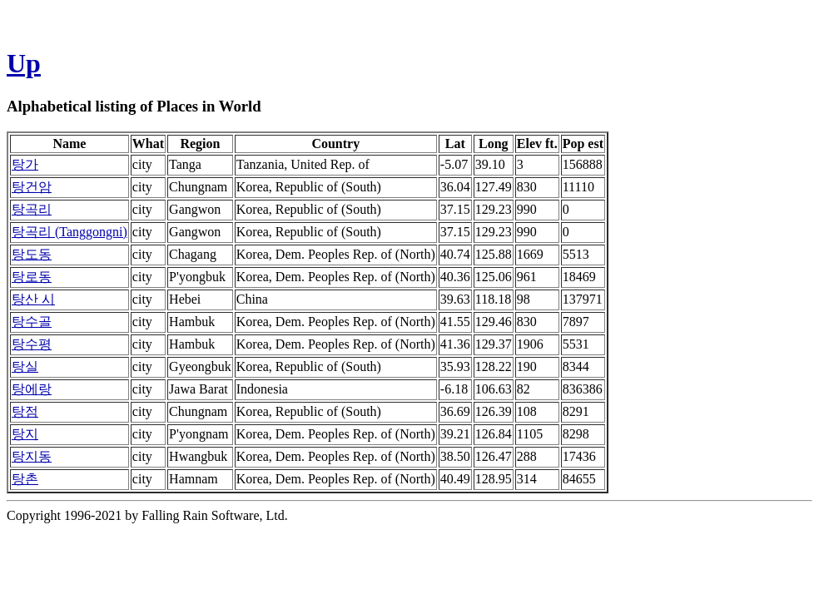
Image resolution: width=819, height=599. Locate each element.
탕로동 (32, 277)
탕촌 (25, 479)
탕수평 (32, 344)
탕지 (25, 434)
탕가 (25, 164)
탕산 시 (33, 299)
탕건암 (32, 187)
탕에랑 (32, 389)
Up (24, 63)
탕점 (25, 411)
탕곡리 (32, 209)
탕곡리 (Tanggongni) (69, 232)
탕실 (25, 366)
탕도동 (32, 254)
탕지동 (32, 456)
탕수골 (32, 321)
